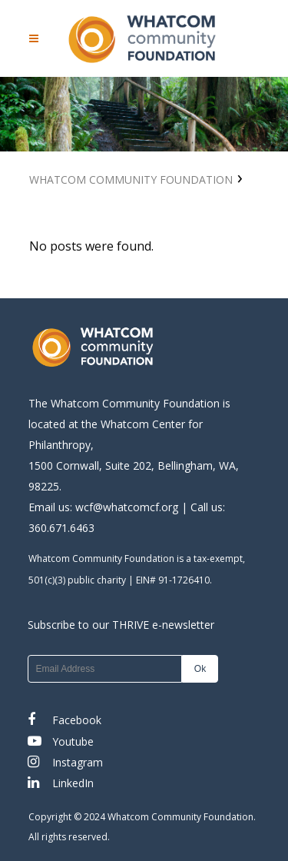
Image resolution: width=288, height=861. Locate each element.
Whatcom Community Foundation (131, 179)
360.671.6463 (61, 527)
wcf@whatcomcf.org (126, 507)
